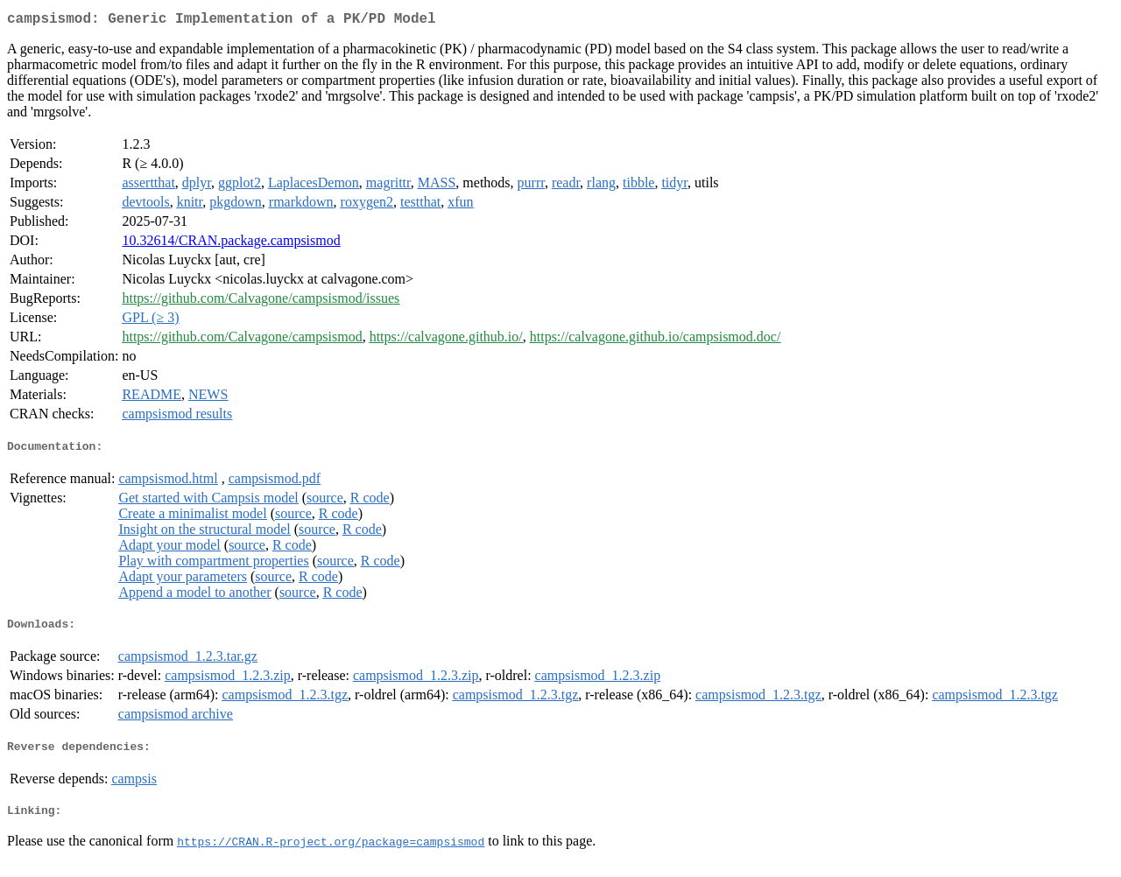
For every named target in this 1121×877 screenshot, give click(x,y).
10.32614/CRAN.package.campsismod (231, 243)
